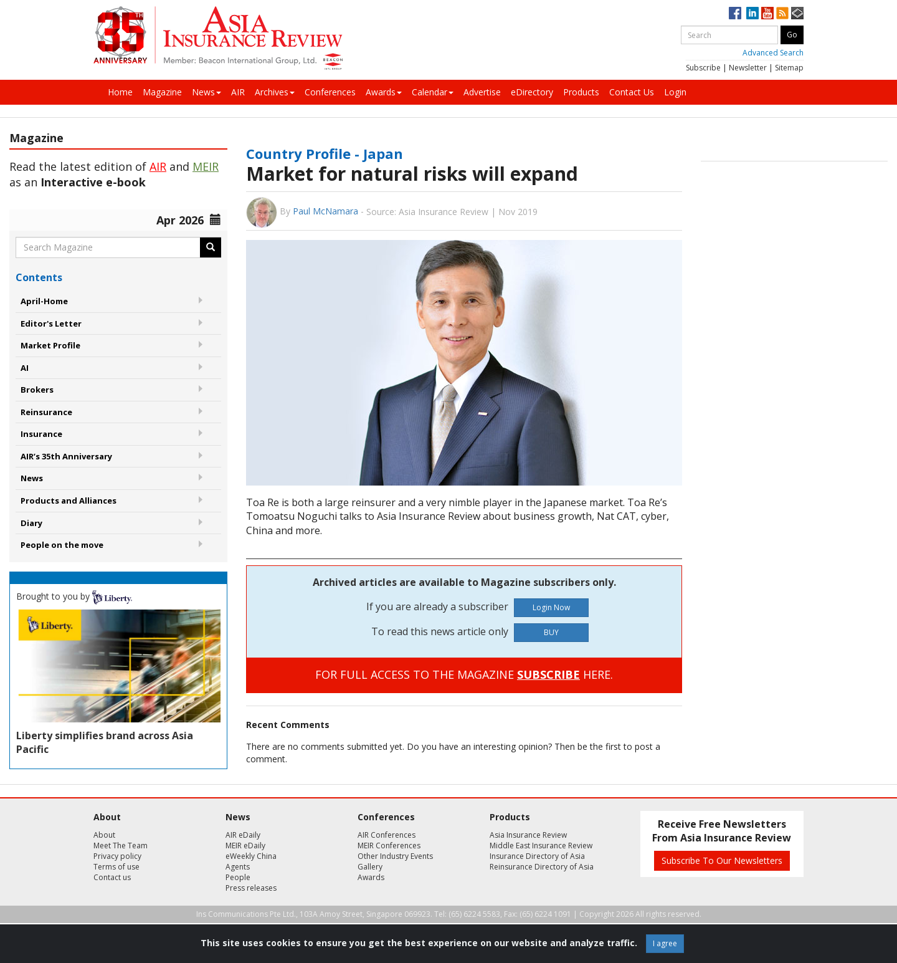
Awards (384, 92)
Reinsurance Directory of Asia (542, 866)
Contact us (112, 877)
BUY (551, 632)
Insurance (41, 433)
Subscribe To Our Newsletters (722, 860)
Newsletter (748, 67)
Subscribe (703, 67)
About (104, 835)
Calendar (432, 92)
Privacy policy (117, 856)
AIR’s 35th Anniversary (66, 456)
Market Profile (50, 345)
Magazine (162, 92)
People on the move (62, 544)
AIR (238, 92)
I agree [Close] (665, 943)
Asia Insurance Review (528, 835)
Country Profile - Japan (324, 153)
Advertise (482, 92)
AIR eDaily (242, 835)
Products (581, 92)
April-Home (44, 301)
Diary (31, 523)
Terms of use (116, 866)
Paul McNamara (325, 211)
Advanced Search (773, 52)
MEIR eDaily (245, 845)
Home (120, 92)
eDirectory (532, 92)
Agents (237, 866)
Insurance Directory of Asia (537, 856)
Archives (275, 92)
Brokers (37, 389)
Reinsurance (46, 412)
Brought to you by (74, 596)
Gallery (370, 866)
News (206, 92)
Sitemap (789, 67)
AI (25, 367)
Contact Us (631, 92)
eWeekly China (251, 856)
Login (675, 92)
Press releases (251, 888)
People (237, 877)
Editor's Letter (51, 323)
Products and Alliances (68, 500)
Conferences (330, 92)
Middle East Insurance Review (541, 845)
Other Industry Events (395, 856)
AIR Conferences (386, 835)
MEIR (205, 166)
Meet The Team (120, 845)
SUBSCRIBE (548, 674)
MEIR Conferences (389, 845)
